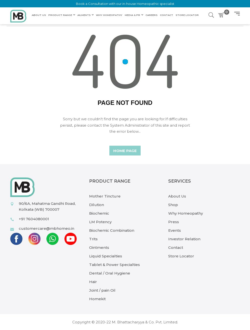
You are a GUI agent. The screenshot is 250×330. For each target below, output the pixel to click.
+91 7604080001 (34, 219)
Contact (175, 247)
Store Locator (181, 256)
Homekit (97, 299)
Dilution (96, 204)
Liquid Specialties (105, 256)
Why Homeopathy (185, 213)
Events (174, 230)
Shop (173, 204)
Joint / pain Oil (102, 290)
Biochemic (99, 213)
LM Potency (100, 222)
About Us (177, 196)
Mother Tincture (105, 196)
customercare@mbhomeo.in (46, 228)
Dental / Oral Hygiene (109, 273)
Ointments (99, 247)
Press (173, 222)
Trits (93, 239)
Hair (93, 281)
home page (125, 150)
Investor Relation (184, 239)
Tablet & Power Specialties (114, 264)
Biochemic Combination (111, 230)
